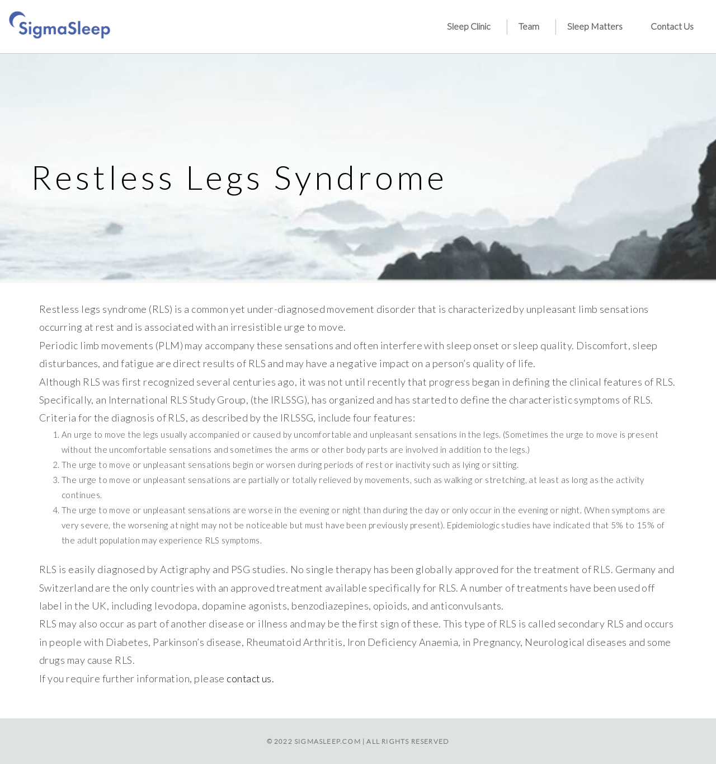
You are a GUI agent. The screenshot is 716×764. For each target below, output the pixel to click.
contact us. (251, 678)
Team (529, 26)
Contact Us (672, 26)
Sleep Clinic (469, 26)
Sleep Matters (595, 26)
